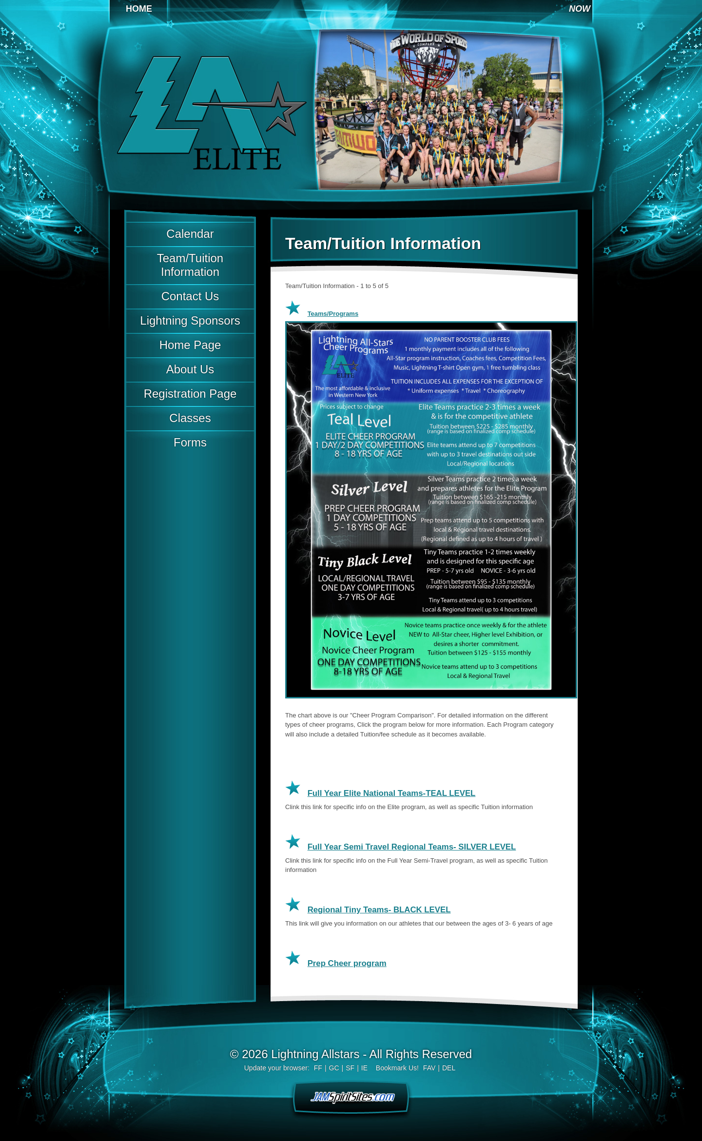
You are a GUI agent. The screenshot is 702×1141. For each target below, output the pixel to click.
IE (364, 1068)
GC (334, 1068)
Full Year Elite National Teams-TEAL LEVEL (392, 793)
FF (318, 1068)
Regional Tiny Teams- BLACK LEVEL (379, 909)
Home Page (190, 344)
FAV (429, 1068)
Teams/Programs (333, 313)
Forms (190, 442)
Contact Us (190, 296)
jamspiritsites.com (351, 1096)
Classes (190, 418)
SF (350, 1068)
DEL (448, 1068)
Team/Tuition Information (190, 264)
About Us (190, 369)
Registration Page (190, 393)
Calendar (190, 233)
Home (139, 9)
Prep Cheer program (347, 963)
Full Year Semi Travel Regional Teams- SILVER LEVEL (412, 846)
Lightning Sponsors (190, 320)
